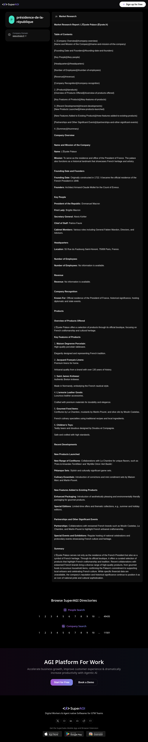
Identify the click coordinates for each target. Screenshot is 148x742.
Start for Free (61, 682)
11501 (107, 632)
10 (93, 616)
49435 (107, 616)
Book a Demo (86, 682)
